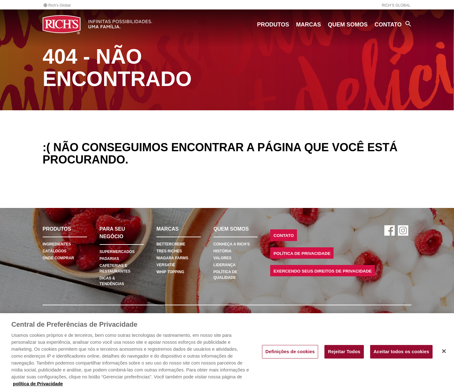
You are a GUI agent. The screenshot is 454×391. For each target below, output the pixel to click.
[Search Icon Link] (408, 23)
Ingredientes (57, 244)
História (222, 251)
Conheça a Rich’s (231, 244)
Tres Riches (169, 251)
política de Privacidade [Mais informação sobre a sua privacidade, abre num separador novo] (38, 383)
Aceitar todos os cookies (401, 351)
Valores (222, 258)
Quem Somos (348, 24)
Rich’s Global (396, 5)
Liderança (224, 265)
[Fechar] (444, 351)
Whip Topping (170, 272)
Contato (388, 24)
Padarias (109, 258)
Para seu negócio (112, 232)
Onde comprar (58, 258)
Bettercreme (170, 244)
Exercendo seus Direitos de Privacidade (322, 271)
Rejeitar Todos (344, 351)
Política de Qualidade (225, 275)
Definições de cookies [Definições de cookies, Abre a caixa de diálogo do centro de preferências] (290, 351)
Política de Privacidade (301, 253)
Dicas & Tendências (112, 281)
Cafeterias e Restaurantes (115, 268)
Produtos (273, 24)
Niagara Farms (172, 258)
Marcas (308, 24)
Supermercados (117, 252)
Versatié (165, 265)
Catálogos (55, 251)
